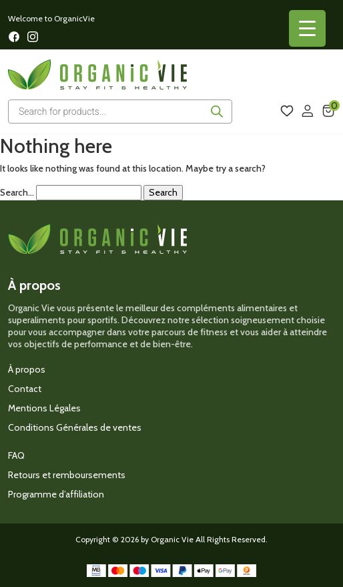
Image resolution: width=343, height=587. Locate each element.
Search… (17, 192)
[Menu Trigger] (307, 28)
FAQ (16, 455)
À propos (26, 369)
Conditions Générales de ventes (74, 427)
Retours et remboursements (66, 475)
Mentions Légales (44, 408)
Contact (24, 389)
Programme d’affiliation (56, 494)
